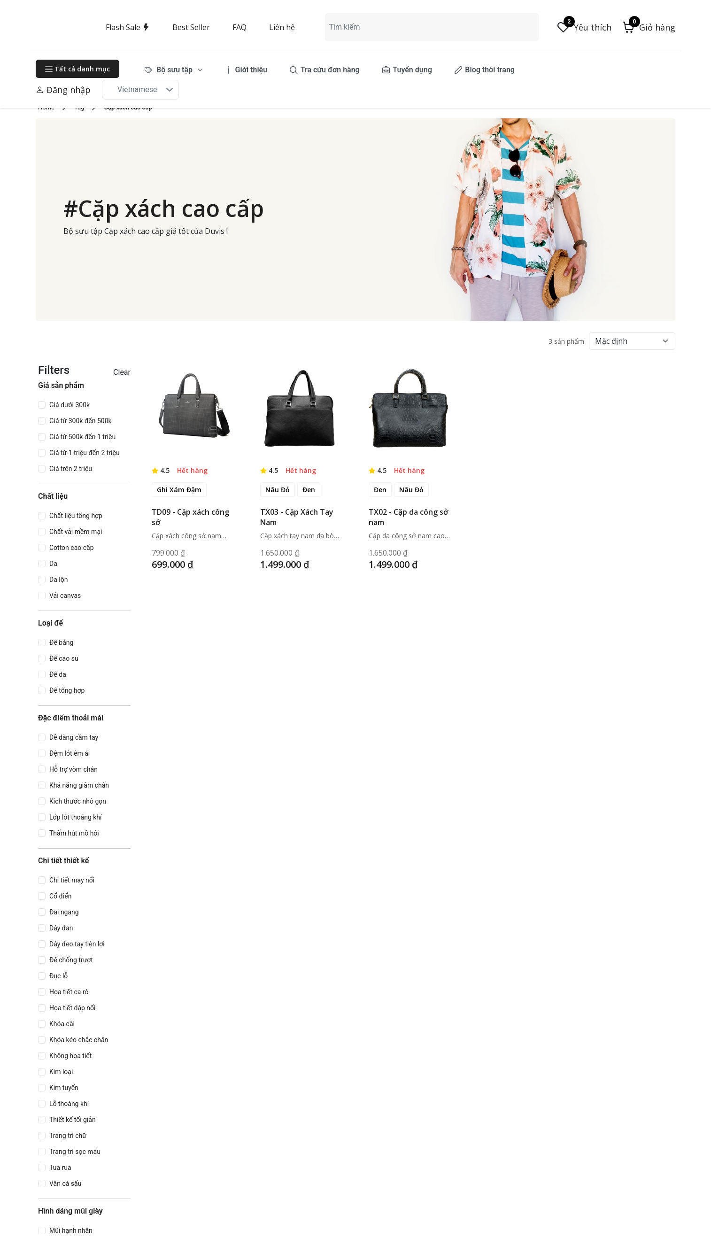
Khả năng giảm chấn (79, 785)
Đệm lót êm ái (69, 753)
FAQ (239, 27)
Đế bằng (61, 642)
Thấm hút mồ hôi (74, 833)
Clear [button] (122, 372)
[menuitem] (174, 70)
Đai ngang (64, 912)
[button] (649, 27)
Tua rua (60, 1167)
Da (53, 563)
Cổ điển (60, 896)
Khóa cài (62, 1024)
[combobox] (431, 27)
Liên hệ (282, 27)
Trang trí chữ (67, 1135)
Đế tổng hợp (67, 690)
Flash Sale (128, 27)
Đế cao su (63, 658)
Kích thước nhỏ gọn (77, 801)
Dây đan (61, 928)
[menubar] (322, 70)
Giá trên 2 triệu (70, 468)
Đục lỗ (58, 976)
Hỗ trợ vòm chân (73, 769)
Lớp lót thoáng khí (75, 817)
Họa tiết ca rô (69, 992)
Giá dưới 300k (69, 405)
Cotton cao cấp (71, 547)
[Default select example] (632, 341)
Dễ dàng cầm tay (73, 737)
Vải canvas (65, 595)
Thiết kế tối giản (72, 1119)
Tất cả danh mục (77, 68)
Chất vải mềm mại (75, 531)
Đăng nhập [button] (63, 89)
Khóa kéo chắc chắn (78, 1040)
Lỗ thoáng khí (69, 1103)
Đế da (57, 674)
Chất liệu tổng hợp (75, 515)
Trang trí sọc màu (74, 1151)
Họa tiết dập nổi (72, 1008)
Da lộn (58, 579)
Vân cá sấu (65, 1183)
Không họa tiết (70, 1056)
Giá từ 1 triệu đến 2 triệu (84, 453)
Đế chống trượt (71, 960)
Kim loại (61, 1072)
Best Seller (191, 27)
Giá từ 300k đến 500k (80, 421)
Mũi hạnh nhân (71, 1230)
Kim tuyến (63, 1087)
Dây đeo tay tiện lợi (77, 944)
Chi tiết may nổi (71, 880)
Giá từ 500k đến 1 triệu (82, 437)
